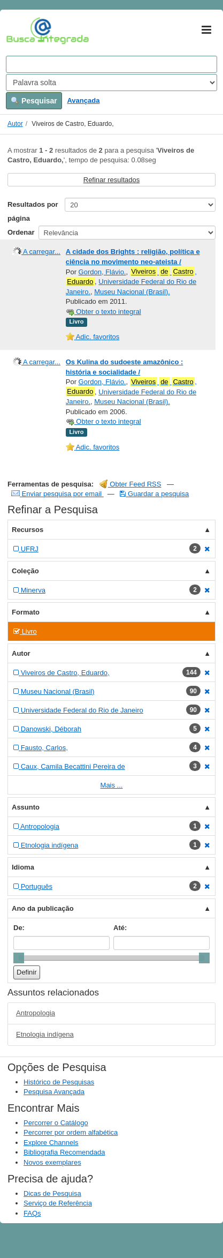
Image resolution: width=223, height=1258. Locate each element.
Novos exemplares (52, 1162)
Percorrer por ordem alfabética (71, 1132)
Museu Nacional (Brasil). (132, 292)
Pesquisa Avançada (54, 1092)
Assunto (26, 807)
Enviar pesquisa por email (57, 494)
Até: (120, 928)
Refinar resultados (111, 180)
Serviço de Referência (58, 1203)
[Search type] (111, 82)
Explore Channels (51, 1143)
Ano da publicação (43, 908)
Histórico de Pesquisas (59, 1082)
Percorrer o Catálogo (56, 1123)
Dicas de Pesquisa (52, 1193)
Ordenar (21, 232)
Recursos (27, 530)
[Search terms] (111, 64)
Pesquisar (34, 100)
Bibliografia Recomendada (64, 1152)
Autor (15, 124)
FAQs (32, 1213)
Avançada (83, 100)
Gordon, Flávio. (102, 272)
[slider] (18, 958)
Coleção (25, 571)
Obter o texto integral (103, 312)
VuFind (23, 30)
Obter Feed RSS (130, 484)
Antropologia (35, 1013)
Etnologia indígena (45, 1034)
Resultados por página (32, 211)
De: (19, 928)
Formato (26, 612)
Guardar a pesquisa (154, 494)
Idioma (23, 867)
